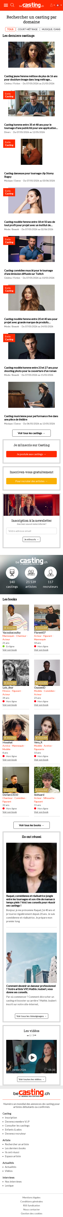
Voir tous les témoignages (30, 1016)
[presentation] (28, 1035)
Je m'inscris (30, 539)
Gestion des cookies (31, 1213)
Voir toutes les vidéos (30, 1079)
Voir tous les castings (30, 433)
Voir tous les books (30, 825)
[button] (52, 5)
